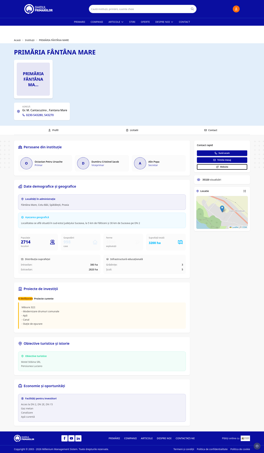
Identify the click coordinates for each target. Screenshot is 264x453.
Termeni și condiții (183, 449)
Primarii (79, 21)
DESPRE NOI (164, 438)
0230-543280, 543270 (38, 115)
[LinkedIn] (78, 438)
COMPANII (130, 438)
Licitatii (132, 130)
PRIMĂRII (114, 438)
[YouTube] (71, 438)
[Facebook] (64, 438)
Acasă (17, 40)
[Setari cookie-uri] (257, 446)
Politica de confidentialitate (212, 449)
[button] (222, 208)
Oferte (145, 21)
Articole (116, 21)
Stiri (132, 21)
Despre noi (164, 21)
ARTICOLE (147, 438)
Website (222, 166)
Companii (97, 21)
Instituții (30, 40)
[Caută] (192, 9)
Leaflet (233, 227)
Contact (184, 21)
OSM (244, 227)
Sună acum (222, 153)
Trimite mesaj (222, 159)
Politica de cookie (240, 449)
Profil (53, 130)
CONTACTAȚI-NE (185, 438)
